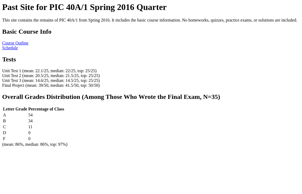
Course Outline (15, 43)
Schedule (10, 48)
